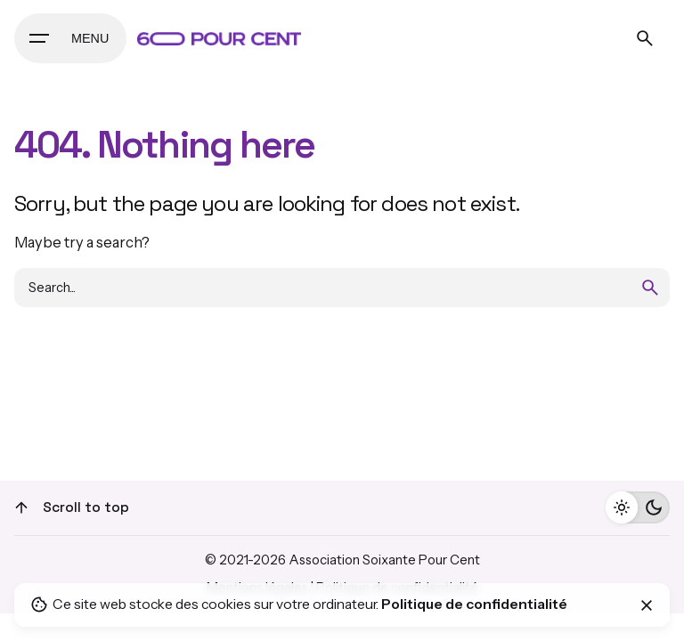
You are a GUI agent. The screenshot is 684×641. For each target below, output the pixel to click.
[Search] (645, 38)
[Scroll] (21, 507)
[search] (650, 287)
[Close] (646, 605)
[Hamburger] (70, 38)
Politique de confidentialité (474, 604)
